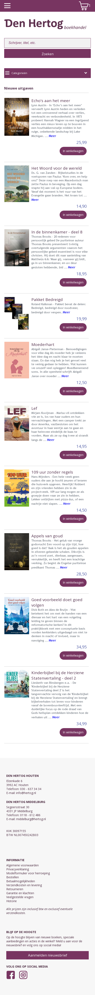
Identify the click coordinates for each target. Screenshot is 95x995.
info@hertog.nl (26, 793)
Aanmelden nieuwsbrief (47, 955)
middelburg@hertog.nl (31, 819)
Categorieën (46, 73)
